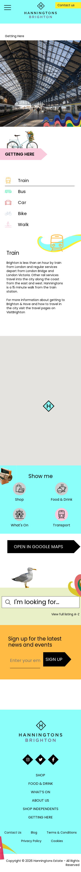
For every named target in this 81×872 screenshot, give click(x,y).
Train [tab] (17, 180)
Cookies (57, 841)
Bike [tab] (16, 213)
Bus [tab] (15, 191)
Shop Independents (40, 808)
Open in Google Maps (38, 547)
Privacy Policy (31, 841)
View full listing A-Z (65, 614)
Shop (19, 492)
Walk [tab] (17, 224)
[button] (48, 406)
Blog (34, 832)
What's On (19, 517)
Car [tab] (15, 202)
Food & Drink (61, 492)
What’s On (40, 792)
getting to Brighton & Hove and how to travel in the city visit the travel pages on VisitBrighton (35, 306)
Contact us (66, 5)
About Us (40, 800)
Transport (61, 517)
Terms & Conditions (62, 832)
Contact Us (12, 832)
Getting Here (40, 817)
